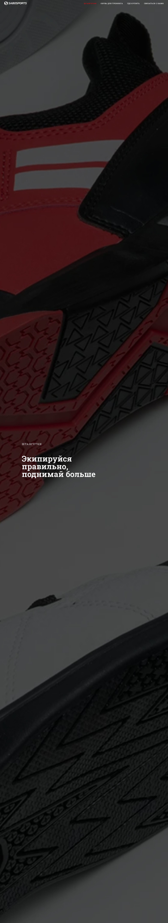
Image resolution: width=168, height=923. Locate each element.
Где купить (133, 3)
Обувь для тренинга (112, 3)
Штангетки (90, 3)
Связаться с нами (154, 3)
